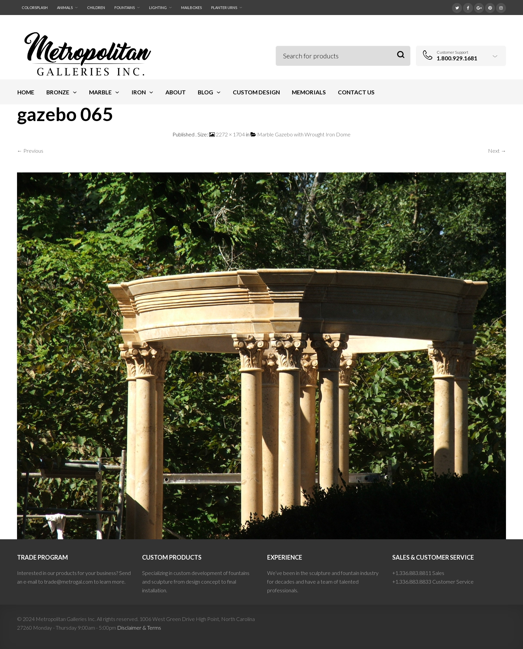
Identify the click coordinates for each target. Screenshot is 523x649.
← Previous (30, 150)
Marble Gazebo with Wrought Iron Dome (304, 134)
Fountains (124, 7)
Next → (497, 150)
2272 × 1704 (230, 134)
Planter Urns (224, 7)
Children (96, 7)
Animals (65, 7)
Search (401, 55)
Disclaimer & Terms (139, 627)
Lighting (158, 7)
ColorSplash (35, 7)
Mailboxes (191, 7)
